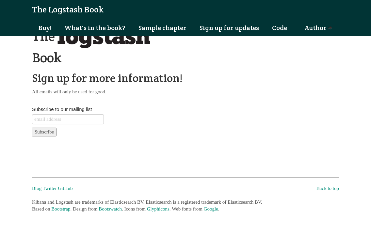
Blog (36, 188)
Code (279, 28)
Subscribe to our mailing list (62, 109)
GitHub (65, 188)
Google (211, 209)
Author (318, 28)
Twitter (50, 188)
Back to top (327, 188)
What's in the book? (94, 28)
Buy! (45, 28)
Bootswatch (110, 209)
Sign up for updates (229, 28)
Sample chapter (162, 28)
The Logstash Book (68, 9)
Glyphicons (158, 209)
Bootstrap (60, 209)
